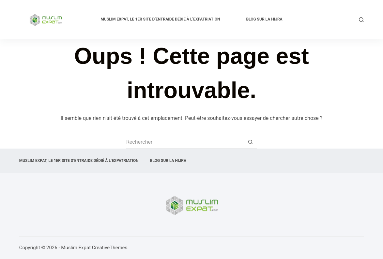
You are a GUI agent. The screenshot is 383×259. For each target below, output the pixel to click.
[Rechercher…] (185, 142)
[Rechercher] (361, 19)
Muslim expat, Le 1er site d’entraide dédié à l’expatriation (160, 19)
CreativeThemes (110, 248)
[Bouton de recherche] (250, 142)
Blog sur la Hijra (264, 19)
